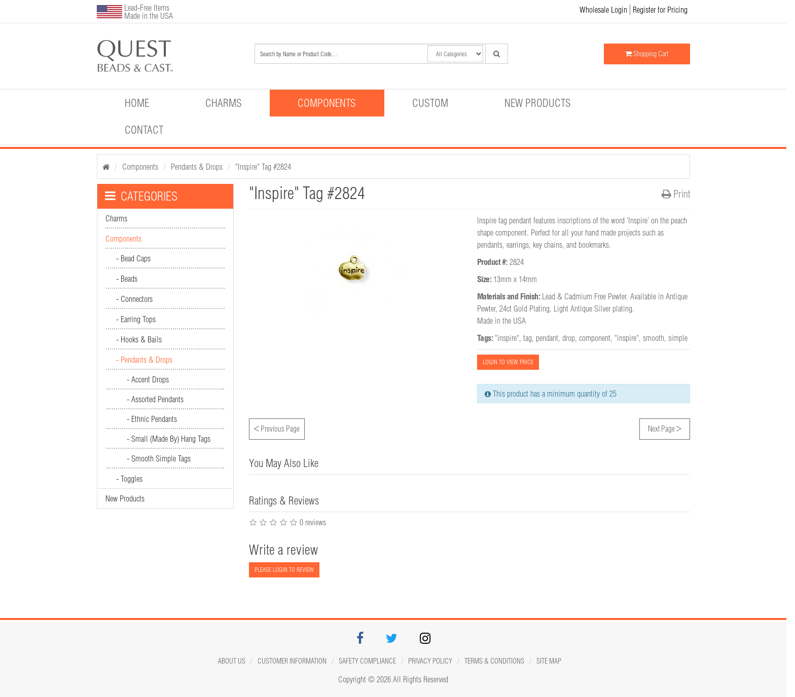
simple (678, 338)
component (594, 338)
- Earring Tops (136, 319)
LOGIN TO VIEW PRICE (508, 362)
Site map (548, 661)
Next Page (664, 427)
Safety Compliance (367, 661)
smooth (653, 338)
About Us (231, 661)
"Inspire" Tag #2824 (263, 167)
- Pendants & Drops (144, 360)
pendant (547, 338)
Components (327, 102)
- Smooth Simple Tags (159, 458)
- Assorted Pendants (155, 399)
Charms (223, 102)
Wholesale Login (603, 10)
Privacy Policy (430, 661)
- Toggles (129, 479)
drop (568, 338)
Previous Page (277, 427)
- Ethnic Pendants (152, 419)
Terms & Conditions (494, 661)
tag (527, 338)
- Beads (126, 279)
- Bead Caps (133, 258)
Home (137, 102)
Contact (144, 129)
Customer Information (292, 661)
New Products (537, 102)
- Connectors (134, 299)
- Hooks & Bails (139, 339)
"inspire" (507, 338)
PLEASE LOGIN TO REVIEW (284, 569)
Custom (430, 102)
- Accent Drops (148, 379)
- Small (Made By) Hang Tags (168, 439)
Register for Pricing (660, 10)
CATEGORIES (141, 196)
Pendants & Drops (197, 167)
